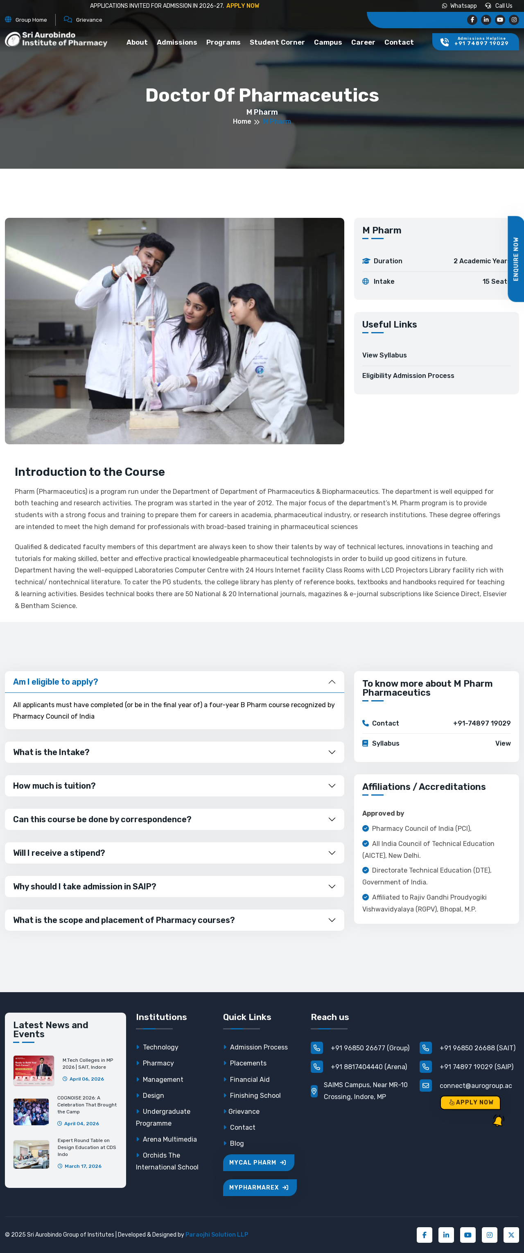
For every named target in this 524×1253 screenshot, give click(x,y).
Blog (233, 1143)
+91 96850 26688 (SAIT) (467, 1048)
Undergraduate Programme (163, 1117)
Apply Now (471, 1102)
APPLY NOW (242, 5)
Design (150, 1095)
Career (363, 42)
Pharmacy (155, 1063)
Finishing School (252, 1095)
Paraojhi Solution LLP (216, 1234)
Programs (223, 42)
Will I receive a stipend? (59, 853)
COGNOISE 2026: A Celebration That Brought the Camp (87, 1105)
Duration (436, 261)
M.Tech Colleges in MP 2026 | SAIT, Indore (88, 1063)
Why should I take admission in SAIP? (84, 886)
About (137, 42)
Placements (245, 1063)
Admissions (177, 42)
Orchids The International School (167, 1161)
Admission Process (255, 1047)
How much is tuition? (54, 786)
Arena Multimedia (166, 1139)
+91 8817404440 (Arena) (359, 1067)
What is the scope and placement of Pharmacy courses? (124, 920)
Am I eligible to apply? (55, 682)
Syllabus (436, 744)
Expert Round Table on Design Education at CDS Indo (87, 1147)
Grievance (241, 1111)
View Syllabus (384, 355)
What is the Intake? (51, 752)
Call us (499, 5)
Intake (436, 282)
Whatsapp (459, 5)
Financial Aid (246, 1079)
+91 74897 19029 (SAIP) (466, 1067)
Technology (157, 1047)
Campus (328, 42)
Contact (399, 42)
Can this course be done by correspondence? (102, 819)
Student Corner (277, 42)
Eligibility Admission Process (408, 376)
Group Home (31, 19)
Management (159, 1079)
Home (242, 121)
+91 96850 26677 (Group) (360, 1048)
